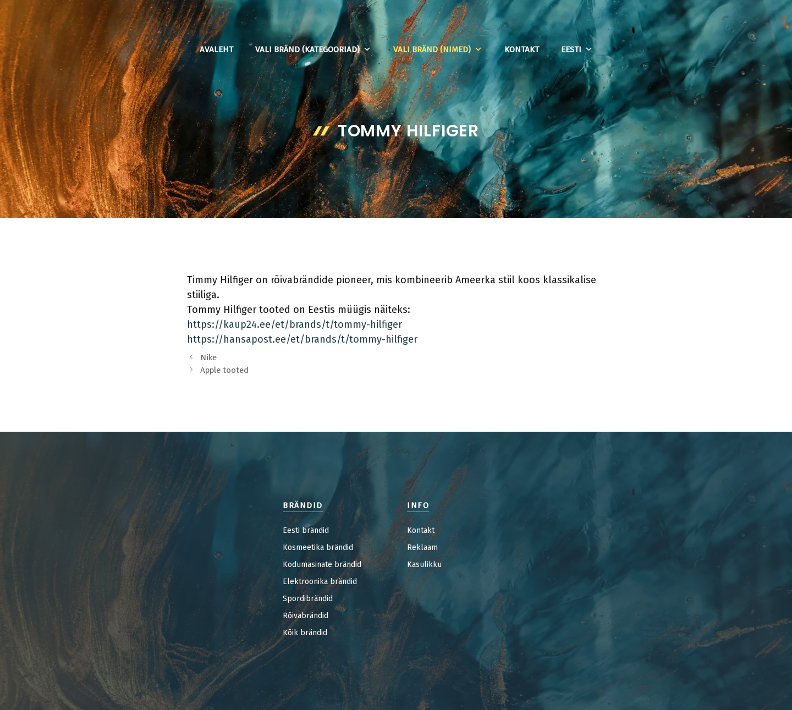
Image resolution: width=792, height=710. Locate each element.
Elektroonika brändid (320, 581)
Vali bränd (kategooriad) (313, 49)
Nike (208, 357)
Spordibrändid (308, 598)
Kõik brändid (305, 632)
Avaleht (216, 49)
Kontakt (521, 49)
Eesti (577, 49)
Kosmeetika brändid (318, 547)
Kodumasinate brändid (322, 564)
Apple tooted (224, 370)
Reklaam (422, 547)
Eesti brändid (306, 530)
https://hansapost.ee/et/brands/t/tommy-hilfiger (302, 339)
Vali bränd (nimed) (437, 49)
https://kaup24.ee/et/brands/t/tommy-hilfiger (294, 324)
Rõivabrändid (305, 615)
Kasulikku (424, 564)
